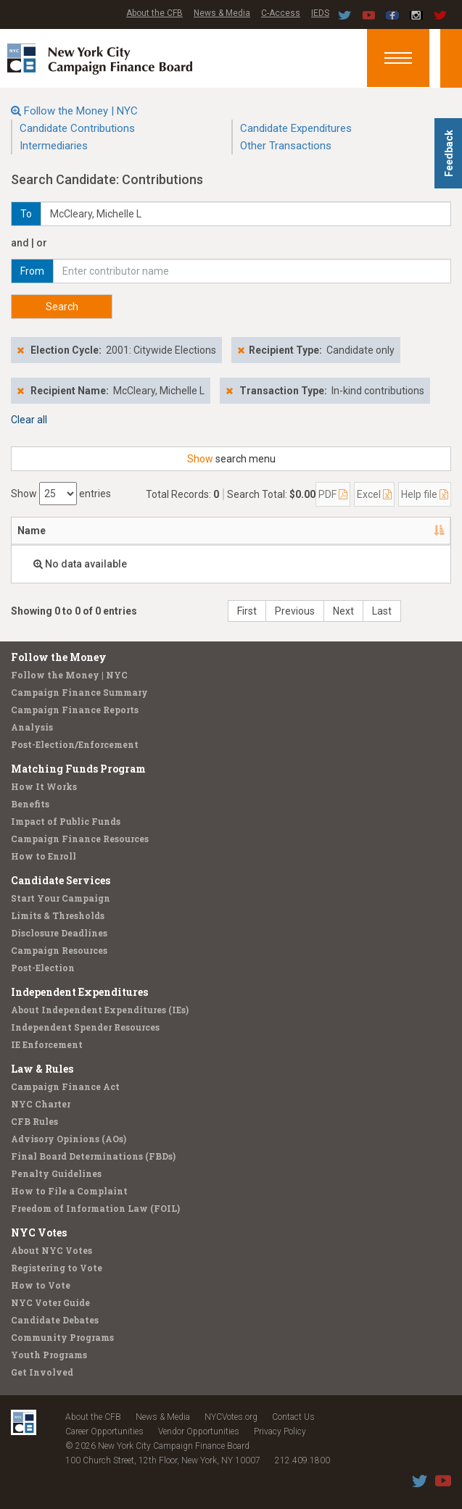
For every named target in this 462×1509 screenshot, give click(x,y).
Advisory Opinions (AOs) (68, 1138)
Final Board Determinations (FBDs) (93, 1156)
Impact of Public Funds (65, 821)
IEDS (320, 13)
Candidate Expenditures (296, 128)
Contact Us (293, 1417)
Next (343, 611)
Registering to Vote (56, 1267)
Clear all (29, 419)
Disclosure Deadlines (59, 933)
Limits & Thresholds (57, 915)
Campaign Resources (59, 950)
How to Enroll (43, 856)
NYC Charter (40, 1104)
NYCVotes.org (231, 1417)
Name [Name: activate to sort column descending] (31, 530)
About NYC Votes (51, 1250)
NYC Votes (39, 1232)
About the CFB (154, 13)
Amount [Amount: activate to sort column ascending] (409, 530)
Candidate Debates (55, 1320)
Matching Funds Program (78, 769)
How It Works (44, 786)
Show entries (61, 493)
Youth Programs (49, 1354)
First (247, 611)
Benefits (30, 804)
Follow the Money (59, 657)
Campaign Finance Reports (75, 709)
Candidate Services (60, 880)
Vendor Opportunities (198, 1431)
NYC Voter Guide (50, 1302)
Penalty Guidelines (56, 1173)
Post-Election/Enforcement (75, 744)
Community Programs (62, 1337)
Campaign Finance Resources (80, 838)
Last (382, 611)
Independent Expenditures (79, 992)
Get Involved (42, 1372)
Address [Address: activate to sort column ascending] (102, 530)
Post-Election (43, 967)
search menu (231, 459)
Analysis (32, 727)
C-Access (280, 13)
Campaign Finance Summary (79, 692)
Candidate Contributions (77, 128)
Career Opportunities (104, 1431)
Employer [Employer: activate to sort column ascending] (264, 530)
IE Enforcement (47, 1044)
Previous (295, 611)
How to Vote (40, 1285)
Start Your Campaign (60, 898)
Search (62, 306)
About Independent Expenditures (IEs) (100, 1009)
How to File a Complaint (69, 1191)
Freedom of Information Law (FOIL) (95, 1208)
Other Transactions (285, 145)
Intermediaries (54, 145)
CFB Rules (34, 1121)
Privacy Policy (280, 1431)
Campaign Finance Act (65, 1086)
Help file (424, 494)
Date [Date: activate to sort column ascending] (336, 530)
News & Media (222, 13)
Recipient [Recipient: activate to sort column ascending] (181, 530)
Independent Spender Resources (85, 1027)
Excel (374, 494)
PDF (332, 494)
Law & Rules (42, 1069)
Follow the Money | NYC (81, 110)
